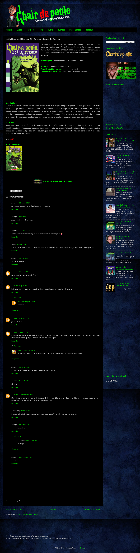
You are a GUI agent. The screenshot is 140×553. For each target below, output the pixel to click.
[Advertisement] (115, 334)
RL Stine (61, 30)
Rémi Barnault (23, 350)
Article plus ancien (92, 510)
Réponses (17, 297)
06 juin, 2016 (23, 286)
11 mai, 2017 (23, 332)
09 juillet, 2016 (30, 301)
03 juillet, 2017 (24, 367)
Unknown (15, 272)
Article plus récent (13, 510)
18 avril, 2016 (21, 244)
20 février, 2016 (24, 230)
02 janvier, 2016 (24, 203)
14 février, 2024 (24, 425)
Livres (19, 30)
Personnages (75, 30)
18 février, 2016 (24, 217)
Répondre (14, 209)
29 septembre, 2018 (26, 395)
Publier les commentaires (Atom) (26, 515)
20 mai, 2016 (23, 272)
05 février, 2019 (25, 411)
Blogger (81, 548)
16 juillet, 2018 (24, 381)
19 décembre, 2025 (31, 440)
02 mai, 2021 (33, 350)
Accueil (9, 30)
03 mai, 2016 (23, 258)
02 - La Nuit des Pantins (123, 252)
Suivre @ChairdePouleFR (114, 128)
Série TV (30, 30)
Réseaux (89, 30)
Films (40, 30)
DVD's (50, 30)
